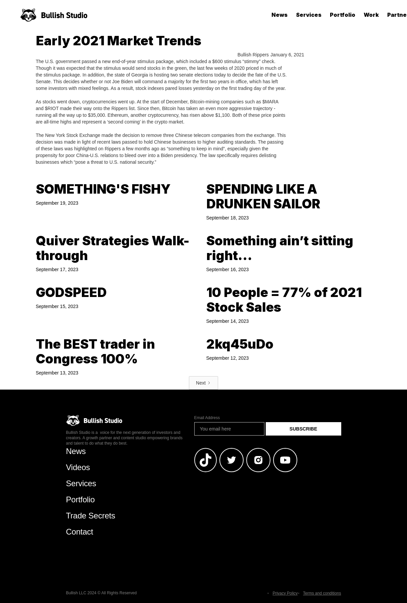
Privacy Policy (285, 593)
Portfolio (342, 14)
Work (371, 14)
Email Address (207, 417)
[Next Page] (203, 383)
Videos (78, 467)
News (279, 14)
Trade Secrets (90, 515)
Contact (79, 531)
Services (308, 14)
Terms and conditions (322, 593)
